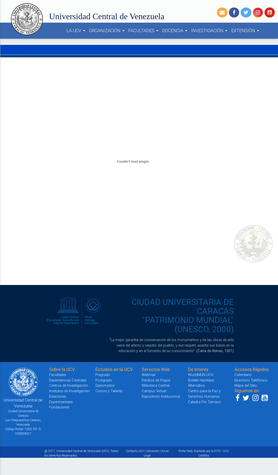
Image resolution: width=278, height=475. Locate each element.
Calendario (243, 374)
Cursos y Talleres (109, 390)
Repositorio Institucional (161, 396)
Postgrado (103, 380)
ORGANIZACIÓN (107, 31)
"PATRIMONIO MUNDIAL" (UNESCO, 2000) (188, 324)
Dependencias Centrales (68, 380)
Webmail (148, 374)
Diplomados (105, 385)
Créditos (203, 455)
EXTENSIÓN (246, 31)
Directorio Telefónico (251, 380)
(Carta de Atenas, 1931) (215, 350)
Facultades (57, 374)
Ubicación (152, 451)
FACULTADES (144, 31)
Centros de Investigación (68, 385)
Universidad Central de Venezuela (106, 16)
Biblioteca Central (155, 385)
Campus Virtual (154, 390)
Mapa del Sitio (245, 385)
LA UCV (77, 31)
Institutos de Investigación (69, 390)
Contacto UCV (135, 451)
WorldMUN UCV (200, 374)
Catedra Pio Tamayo (204, 401)
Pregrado (102, 374)
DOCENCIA (175, 31)
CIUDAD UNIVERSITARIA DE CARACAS (183, 306)
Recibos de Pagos (156, 380)
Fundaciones (59, 407)
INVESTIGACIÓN (210, 31)
